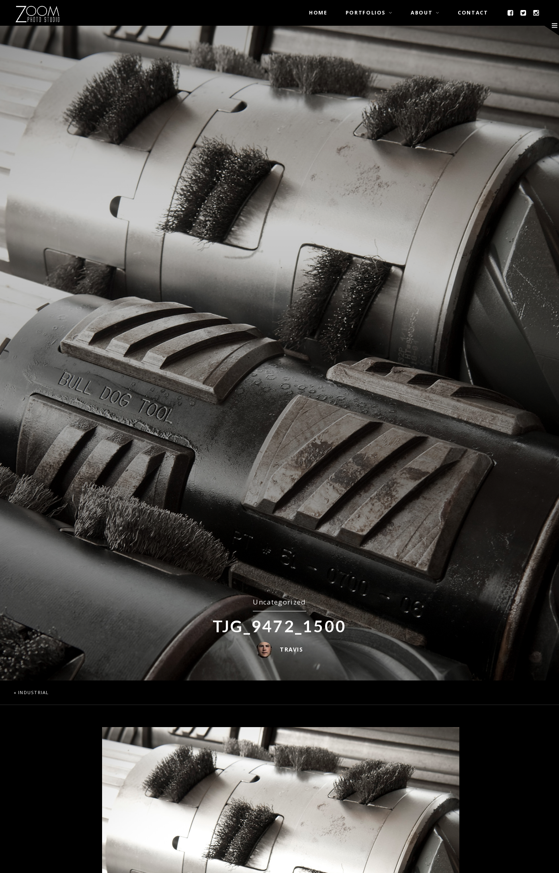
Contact (473, 12)
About (421, 12)
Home (318, 12)
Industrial (33, 692)
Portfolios (365, 12)
